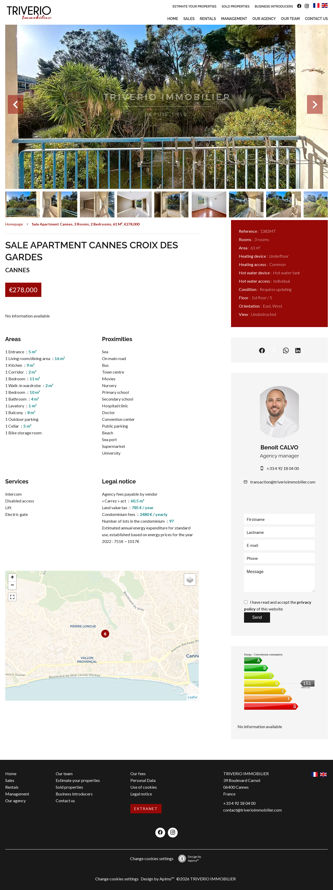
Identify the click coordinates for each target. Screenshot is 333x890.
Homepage (14, 224)
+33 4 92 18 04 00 (283, 468)
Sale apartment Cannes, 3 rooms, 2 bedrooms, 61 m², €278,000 (85, 224)
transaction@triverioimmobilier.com (282, 481)
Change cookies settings (152, 858)
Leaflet (192, 697)
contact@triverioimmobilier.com (252, 809)
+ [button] (12, 578)
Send (257, 617)
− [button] (12, 585)
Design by (188, 858)
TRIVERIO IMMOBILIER (246, 773)
